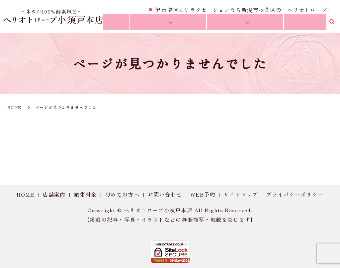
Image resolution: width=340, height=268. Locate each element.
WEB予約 (202, 194)
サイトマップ (240, 194)
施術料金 (272, 24)
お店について (158, 24)
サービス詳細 (232, 24)
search (332, 24)
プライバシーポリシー (295, 194)
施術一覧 (197, 24)
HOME (126, 24)
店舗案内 (53, 194)
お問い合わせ (306, 24)
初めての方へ (122, 194)
